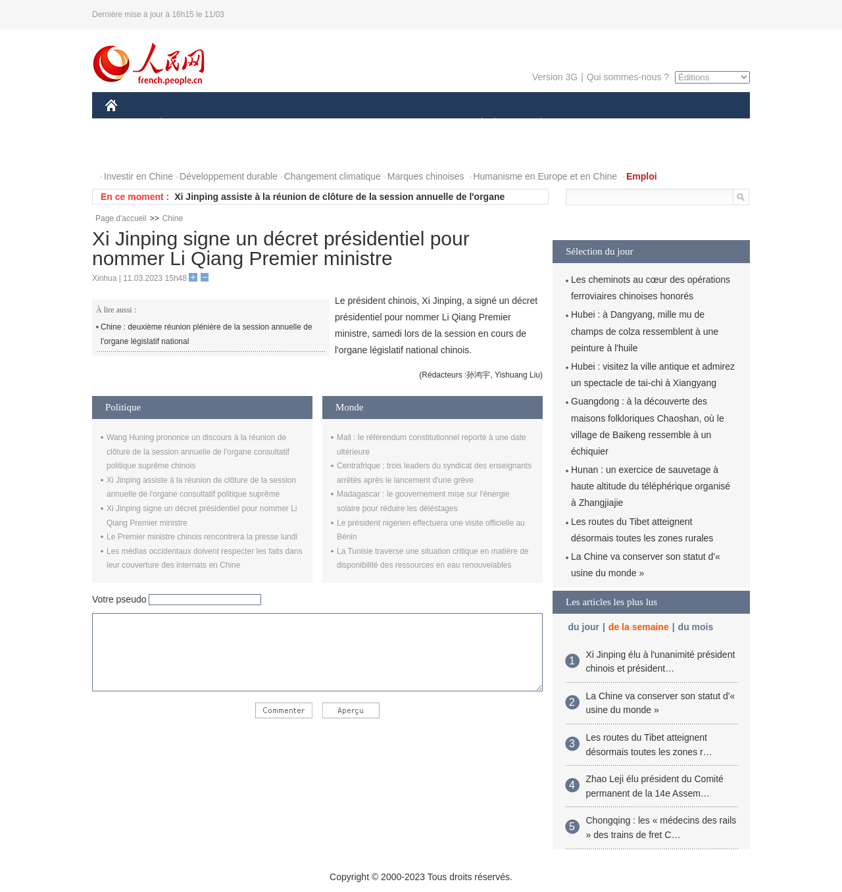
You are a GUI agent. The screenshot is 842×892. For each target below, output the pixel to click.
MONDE (245, 124)
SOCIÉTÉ (475, 124)
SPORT (586, 124)
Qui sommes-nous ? (628, 77)
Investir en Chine (138, 176)
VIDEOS (185, 150)
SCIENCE (358, 124)
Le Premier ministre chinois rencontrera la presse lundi (202, 536)
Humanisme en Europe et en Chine (545, 176)
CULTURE (417, 124)
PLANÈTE (533, 124)
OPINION (704, 124)
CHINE (128, 124)
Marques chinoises (425, 176)
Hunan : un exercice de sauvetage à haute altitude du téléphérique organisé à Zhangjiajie (650, 486)
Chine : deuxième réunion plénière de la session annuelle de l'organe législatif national (206, 334)
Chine (172, 218)
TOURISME (643, 124)
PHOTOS (132, 150)
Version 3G (555, 77)
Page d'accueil (121, 218)
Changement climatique (332, 176)
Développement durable (229, 176)
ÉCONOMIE (184, 124)
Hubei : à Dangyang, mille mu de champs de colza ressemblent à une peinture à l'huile (644, 331)
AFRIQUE (300, 124)
